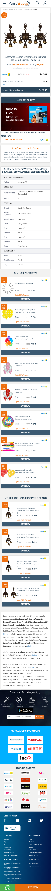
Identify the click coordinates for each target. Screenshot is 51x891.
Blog (5, 841)
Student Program (33, 855)
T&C (4, 85)
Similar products (25, 273)
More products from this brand (25, 498)
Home (30, 839)
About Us (6, 839)
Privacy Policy (7, 849)
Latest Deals (32, 849)
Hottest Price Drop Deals (35, 852)
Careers (31, 847)
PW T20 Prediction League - (13, 878)
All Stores (31, 841)
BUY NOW (33, 887)
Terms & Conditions (9, 852)
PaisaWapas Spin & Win (10, 881)
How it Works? (7, 847)
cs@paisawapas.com (35, 866)
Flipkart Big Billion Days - (12, 871)
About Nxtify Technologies (10, 855)
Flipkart (40, 64)
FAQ (5, 844)
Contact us (34, 860)
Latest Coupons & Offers (35, 844)
